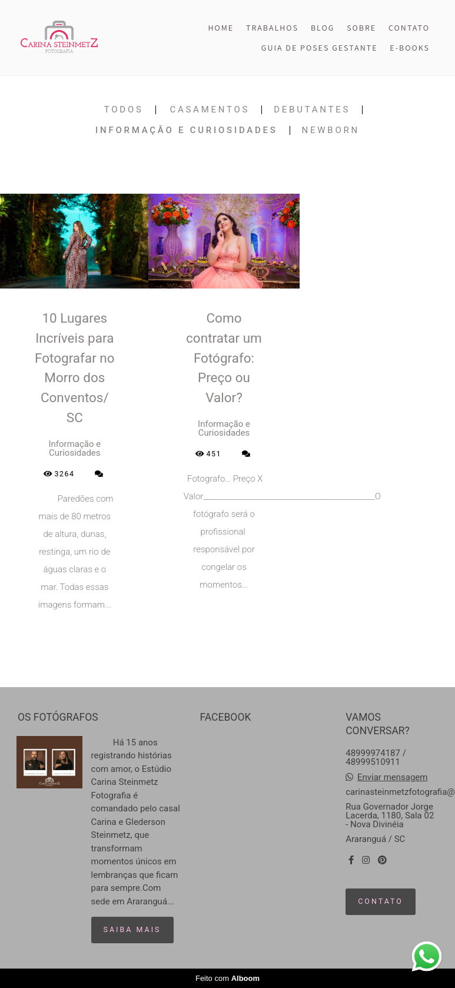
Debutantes (312, 109)
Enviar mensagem (392, 777)
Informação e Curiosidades (186, 130)
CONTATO (409, 27)
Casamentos (210, 109)
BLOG (322, 27)
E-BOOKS (410, 47)
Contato (380, 901)
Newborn (331, 130)
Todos (124, 109)
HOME (221, 27)
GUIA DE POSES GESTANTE (319, 47)
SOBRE (361, 27)
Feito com (227, 978)
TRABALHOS (272, 27)
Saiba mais (132, 929)
